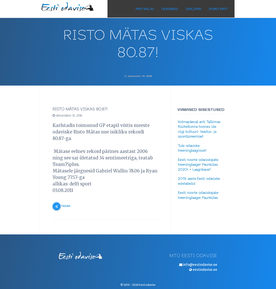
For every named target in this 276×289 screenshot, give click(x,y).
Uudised (173, 7)
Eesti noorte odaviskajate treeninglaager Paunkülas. (198, 195)
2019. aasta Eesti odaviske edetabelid (199, 181)
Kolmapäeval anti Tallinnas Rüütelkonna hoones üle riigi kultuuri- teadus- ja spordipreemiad (199, 129)
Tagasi (61, 206)
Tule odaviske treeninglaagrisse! (192, 148)
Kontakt (222, 7)
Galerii (197, 7)
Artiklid (149, 7)
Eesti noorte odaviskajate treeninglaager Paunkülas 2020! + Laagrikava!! (198, 165)
